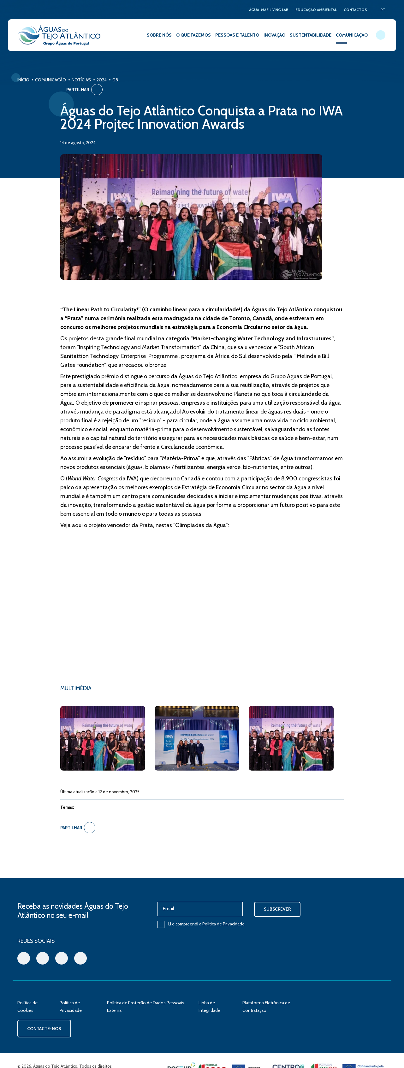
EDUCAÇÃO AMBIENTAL (315, 9)
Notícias (81, 80)
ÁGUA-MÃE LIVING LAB (266, 9)
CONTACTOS (355, 9)
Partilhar (368, 81)
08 (115, 80)
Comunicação (50, 80)
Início (23, 80)
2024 (102, 80)
